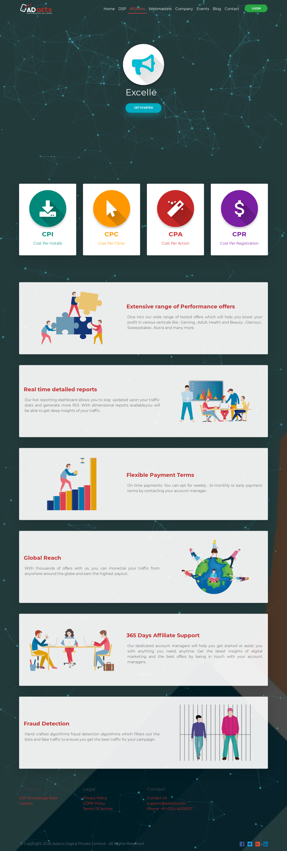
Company (184, 9)
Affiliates (137, 9)
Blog (217, 9)
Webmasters (160, 9)
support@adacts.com (166, 803)
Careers (26, 803)
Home (109, 9)
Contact (232, 9)
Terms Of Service (98, 809)
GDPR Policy (94, 803)
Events (203, 9)
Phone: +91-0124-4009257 (170, 809)
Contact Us (157, 798)
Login (256, 8)
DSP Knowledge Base (38, 798)
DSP (122, 9)
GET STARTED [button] (143, 107)
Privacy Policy (95, 798)
